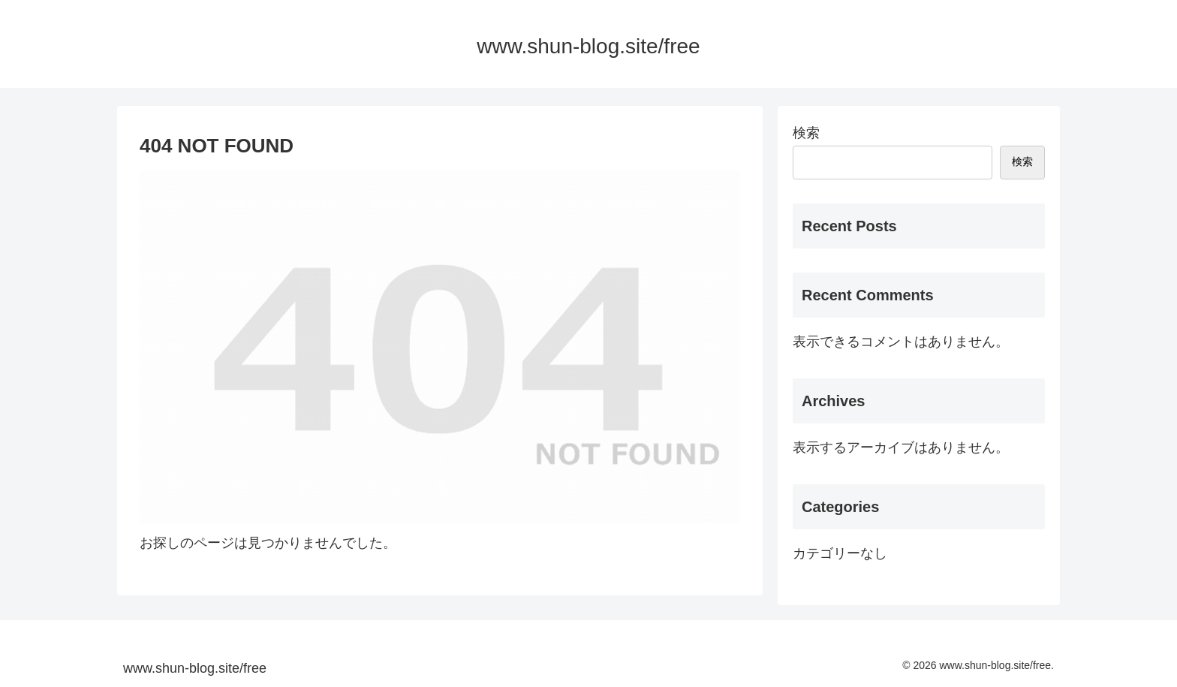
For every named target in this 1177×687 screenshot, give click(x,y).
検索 (806, 132)
